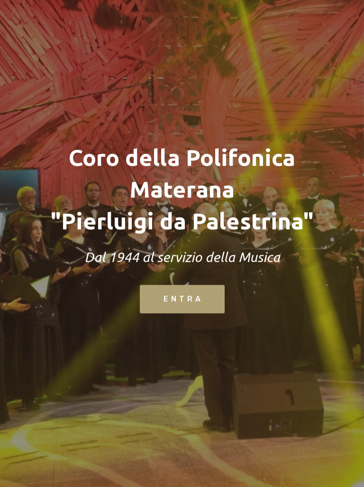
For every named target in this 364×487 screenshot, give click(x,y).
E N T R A (182, 299)
